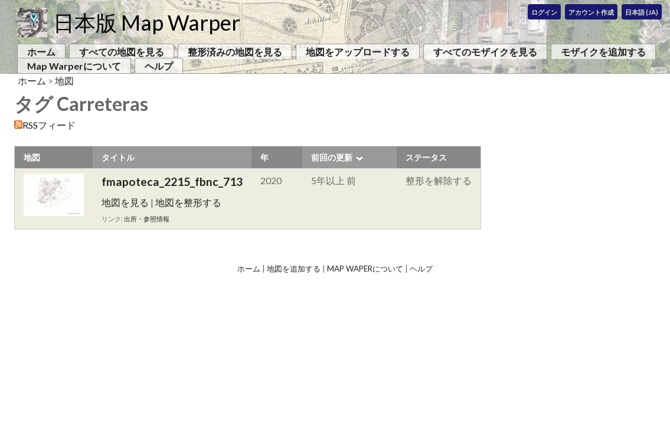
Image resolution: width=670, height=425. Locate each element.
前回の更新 (331, 157)
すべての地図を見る (121, 51)
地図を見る (125, 202)
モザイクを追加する (603, 51)
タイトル (118, 157)
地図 (64, 80)
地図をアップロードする (358, 51)
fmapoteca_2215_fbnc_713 (172, 181)
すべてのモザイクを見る (485, 51)
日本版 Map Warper (146, 22)
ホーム (41, 51)
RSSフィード (49, 124)
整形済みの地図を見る (235, 51)
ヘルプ (159, 65)
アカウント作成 (591, 12)
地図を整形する (188, 202)
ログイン (544, 12)
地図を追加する (294, 268)
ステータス (426, 157)
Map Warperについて (74, 65)
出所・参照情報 (146, 219)
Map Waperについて (365, 268)
